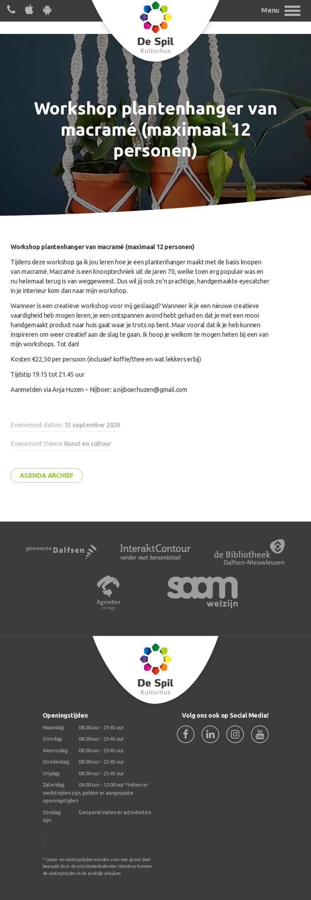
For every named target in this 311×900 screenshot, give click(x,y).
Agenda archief (46, 475)
